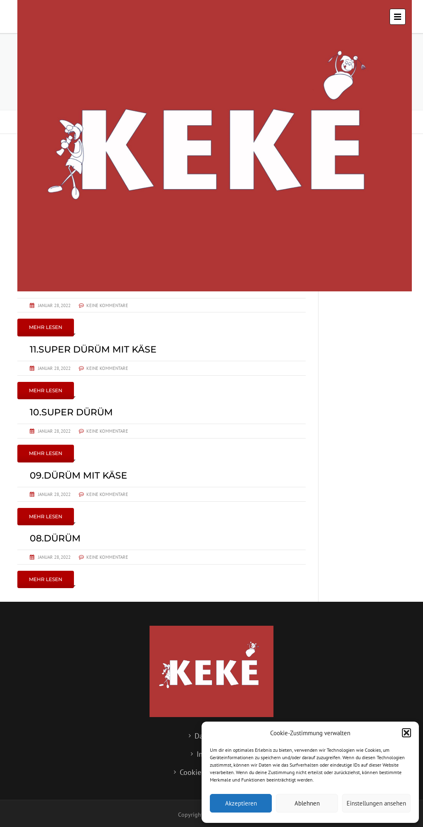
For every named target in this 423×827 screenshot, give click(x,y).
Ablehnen (307, 803)
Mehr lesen (45, 327)
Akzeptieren (241, 803)
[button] (406, 733)
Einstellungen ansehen (376, 803)
